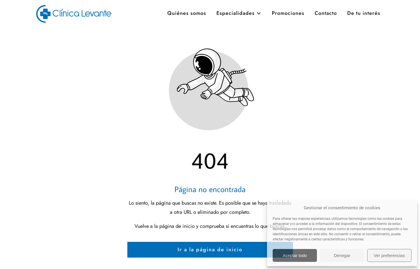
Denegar (342, 255)
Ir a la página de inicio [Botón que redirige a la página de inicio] (210, 249)
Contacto (326, 27)
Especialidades (239, 27)
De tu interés (363, 27)
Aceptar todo (295, 255)
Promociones (288, 27)
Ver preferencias (389, 255)
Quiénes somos (186, 27)
